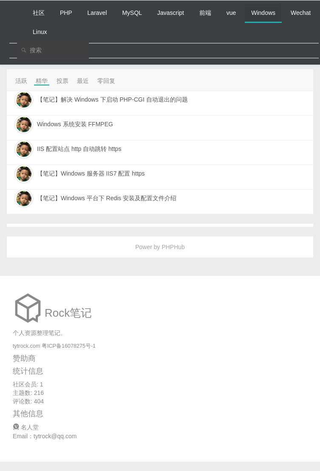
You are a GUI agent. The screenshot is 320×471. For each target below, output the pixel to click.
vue (231, 12)
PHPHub (172, 247)
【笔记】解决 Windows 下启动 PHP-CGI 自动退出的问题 (112, 99)
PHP (66, 12)
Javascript (170, 12)
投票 (62, 80)
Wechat (301, 12)
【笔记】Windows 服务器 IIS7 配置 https (91, 173)
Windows (263, 12)
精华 (42, 80)
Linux (40, 31)
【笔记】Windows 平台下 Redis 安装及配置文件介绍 (106, 198)
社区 (39, 12)
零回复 (106, 80)
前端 (205, 12)
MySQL (132, 12)
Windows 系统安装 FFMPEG (75, 124)
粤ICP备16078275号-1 (69, 346)
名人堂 (26, 427)
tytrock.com (26, 346)
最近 (83, 80)
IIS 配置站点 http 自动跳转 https (79, 148)
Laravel (97, 12)
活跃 (21, 80)
